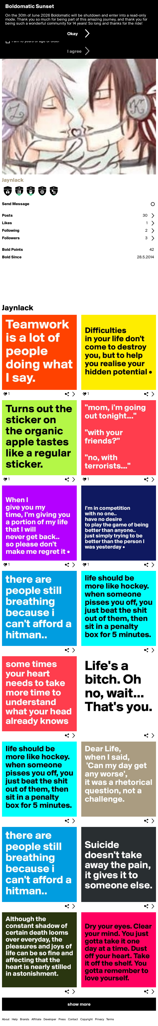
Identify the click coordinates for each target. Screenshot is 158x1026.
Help (15, 1019)
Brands (24, 1019)
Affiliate (36, 1019)
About (6, 1019)
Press (62, 1019)
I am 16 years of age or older (36, 41)
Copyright (86, 1019)
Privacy (99, 1019)
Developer (50, 1019)
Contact (73, 1019)
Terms (110, 1019)
